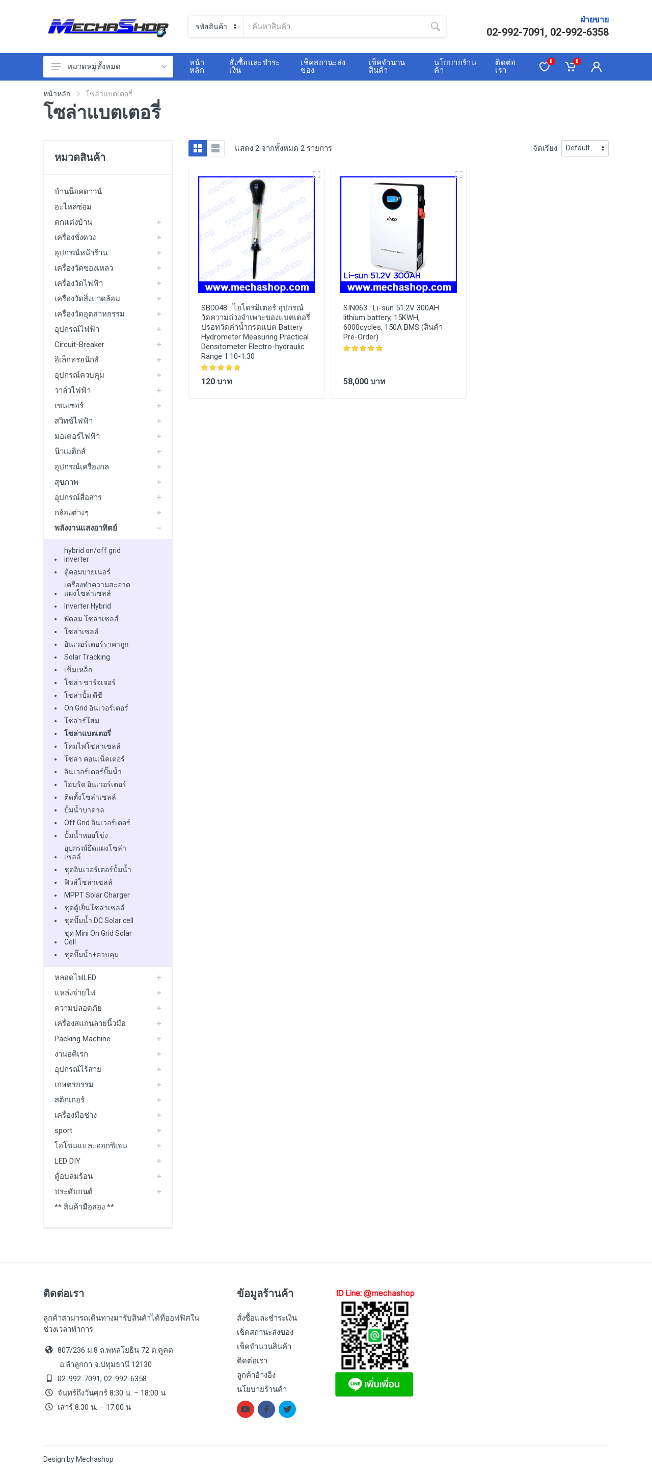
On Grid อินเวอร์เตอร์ (96, 708)
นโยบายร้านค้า (262, 1389)
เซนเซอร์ (69, 405)
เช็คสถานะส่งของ (265, 1332)
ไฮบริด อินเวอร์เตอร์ (95, 784)
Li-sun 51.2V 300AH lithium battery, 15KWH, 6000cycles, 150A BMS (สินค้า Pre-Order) (393, 322)
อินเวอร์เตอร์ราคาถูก (96, 644)
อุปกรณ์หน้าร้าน (81, 252)
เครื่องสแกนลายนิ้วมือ (90, 1023)
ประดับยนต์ (74, 1191)
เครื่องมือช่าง (76, 1115)
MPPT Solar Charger (97, 895)
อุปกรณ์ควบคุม (79, 375)
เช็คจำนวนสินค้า (264, 1346)
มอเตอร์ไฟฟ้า (77, 436)
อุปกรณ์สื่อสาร (78, 497)
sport (63, 1130)
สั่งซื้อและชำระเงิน (267, 1318)
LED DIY (67, 1161)
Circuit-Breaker (79, 344)
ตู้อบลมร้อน (74, 1176)
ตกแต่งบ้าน (73, 222)
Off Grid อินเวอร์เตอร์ (97, 823)
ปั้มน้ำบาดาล (84, 810)
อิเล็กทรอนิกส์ (77, 359)
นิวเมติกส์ (70, 451)
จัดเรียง (545, 148)
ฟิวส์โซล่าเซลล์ (88, 882)
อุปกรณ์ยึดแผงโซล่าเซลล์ (95, 852)
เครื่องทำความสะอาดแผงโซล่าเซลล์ (97, 589)
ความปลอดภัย (78, 1008)
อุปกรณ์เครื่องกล (82, 466)
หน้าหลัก (56, 94)
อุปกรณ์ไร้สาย (78, 1069)
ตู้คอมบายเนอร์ (87, 572)
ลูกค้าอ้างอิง (256, 1375)
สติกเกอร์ (70, 1099)
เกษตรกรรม (74, 1084)
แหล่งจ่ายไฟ (75, 992)
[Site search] (334, 26)
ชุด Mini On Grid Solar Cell (98, 937)
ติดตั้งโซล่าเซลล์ (90, 797)
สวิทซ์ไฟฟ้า (74, 421)
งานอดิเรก (71, 1054)
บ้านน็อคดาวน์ (78, 191)
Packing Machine (83, 1038)
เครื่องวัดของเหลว (84, 268)
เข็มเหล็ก (78, 670)
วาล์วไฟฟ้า (73, 390)
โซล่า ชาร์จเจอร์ (90, 682)
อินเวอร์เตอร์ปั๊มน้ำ (93, 772)
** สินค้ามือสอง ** (84, 1207)
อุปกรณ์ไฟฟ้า (77, 329)
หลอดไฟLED (75, 977)
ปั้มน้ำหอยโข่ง (86, 835)
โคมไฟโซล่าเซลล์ (92, 746)
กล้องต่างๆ (72, 512)
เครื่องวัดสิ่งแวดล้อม (87, 298)
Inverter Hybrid (87, 606)
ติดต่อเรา (252, 1360)
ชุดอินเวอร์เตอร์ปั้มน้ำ (97, 869)
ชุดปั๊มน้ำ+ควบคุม (91, 955)
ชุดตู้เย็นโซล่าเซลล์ (94, 908)
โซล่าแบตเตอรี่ (87, 733)
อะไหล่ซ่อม (73, 207)
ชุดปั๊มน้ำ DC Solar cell (98, 920)
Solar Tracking (87, 657)
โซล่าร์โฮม (81, 721)
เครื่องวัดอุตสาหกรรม (90, 314)
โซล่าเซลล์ (81, 631)
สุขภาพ (66, 482)
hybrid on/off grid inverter (92, 554)
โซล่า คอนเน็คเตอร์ (94, 759)
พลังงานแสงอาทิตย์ (86, 528)
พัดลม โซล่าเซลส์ (91, 619)
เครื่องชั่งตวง (75, 237)
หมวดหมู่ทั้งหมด (109, 66)
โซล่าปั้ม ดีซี (83, 695)
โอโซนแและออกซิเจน (91, 1145)
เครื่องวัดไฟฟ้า (79, 283)
